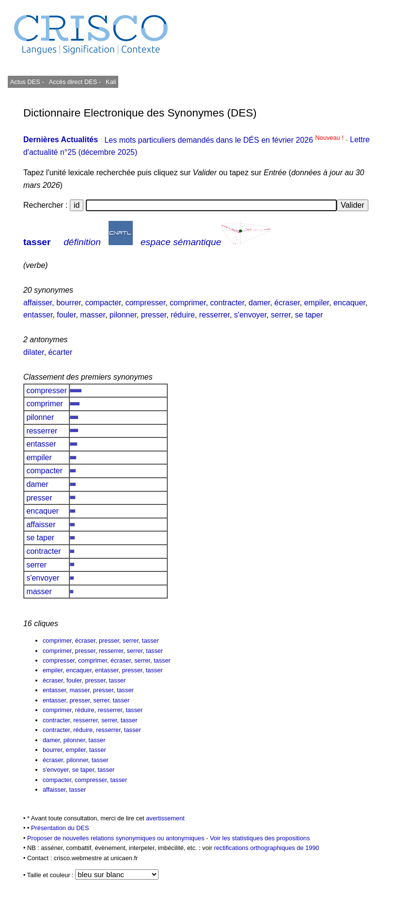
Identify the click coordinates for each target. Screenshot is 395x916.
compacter (103, 303)
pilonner (123, 315)
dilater (33, 352)
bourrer (68, 303)
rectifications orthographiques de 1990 (266, 847)
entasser (37, 315)
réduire (183, 315)
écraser (287, 303)
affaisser (37, 303)
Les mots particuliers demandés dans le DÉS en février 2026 (224, 140)
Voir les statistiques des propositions (260, 838)
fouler (66, 315)
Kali (111, 81)
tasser (37, 242)
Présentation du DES (60, 828)
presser (153, 315)
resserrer (214, 315)
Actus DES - (27, 81)
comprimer (188, 303)
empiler (316, 303)
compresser (145, 303)
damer (259, 303)
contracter (227, 303)
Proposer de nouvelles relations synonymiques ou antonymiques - (118, 838)
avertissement (165, 818)
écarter (60, 352)
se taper (309, 315)
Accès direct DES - (75, 81)
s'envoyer (250, 315)
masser (92, 315)
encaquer (349, 303)
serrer (281, 315)
